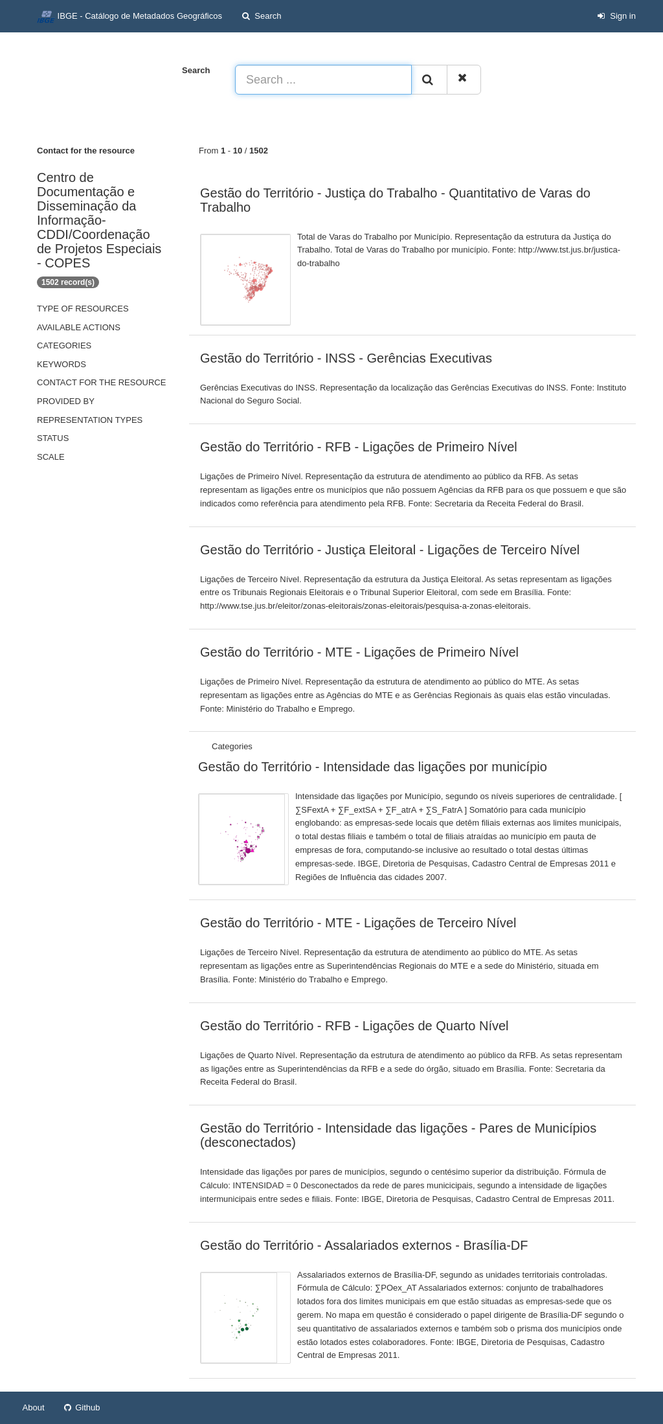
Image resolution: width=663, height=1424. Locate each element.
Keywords (61, 364)
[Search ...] (323, 80)
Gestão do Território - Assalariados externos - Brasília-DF (364, 1245)
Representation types (89, 420)
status (53, 438)
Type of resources (83, 308)
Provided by (66, 401)
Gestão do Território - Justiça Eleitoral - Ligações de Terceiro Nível (389, 550)
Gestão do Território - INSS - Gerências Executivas (346, 358)
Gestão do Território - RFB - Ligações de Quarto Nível (354, 1026)
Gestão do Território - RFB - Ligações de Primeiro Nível (358, 447)
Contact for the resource (101, 382)
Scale (51, 457)
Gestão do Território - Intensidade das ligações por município (372, 767)
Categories (64, 345)
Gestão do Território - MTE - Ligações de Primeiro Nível (359, 652)
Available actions (78, 327)
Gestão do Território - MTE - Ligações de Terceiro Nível (358, 923)
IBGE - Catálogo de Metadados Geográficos (129, 17)
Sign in (616, 16)
